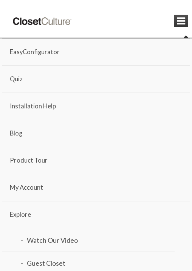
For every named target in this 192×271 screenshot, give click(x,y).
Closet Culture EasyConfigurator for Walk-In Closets (65, 181)
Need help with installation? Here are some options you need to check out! (60, 227)
